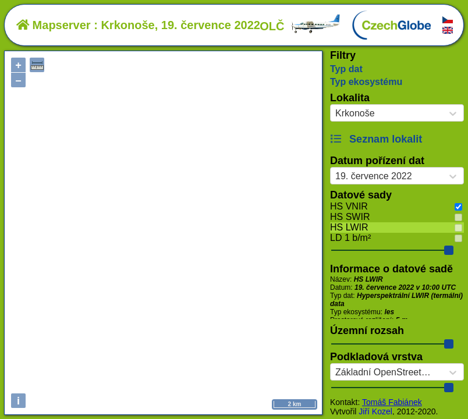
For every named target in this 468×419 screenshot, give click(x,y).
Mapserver (53, 25)
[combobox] (335, 113)
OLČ (300, 26)
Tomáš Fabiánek (392, 402)
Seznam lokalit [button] (376, 139)
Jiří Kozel (375, 411)
